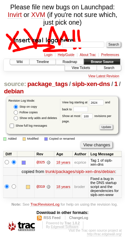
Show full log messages (28, 125)
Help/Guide (66, 55)
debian (14, 91)
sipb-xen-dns (91, 83)
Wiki (20, 62)
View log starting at (83, 102)
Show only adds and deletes (35, 118)
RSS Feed (52, 218)
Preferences (110, 55)
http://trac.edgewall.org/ (104, 234)
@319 (41, 186)
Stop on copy (25, 107)
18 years (63, 162)
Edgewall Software (64, 227)
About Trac (88, 55)
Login (48, 55)
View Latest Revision (103, 76)
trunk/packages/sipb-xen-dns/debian (80, 171)
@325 (41, 162)
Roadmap (70, 62)
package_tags (47, 83)
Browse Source (102, 62)
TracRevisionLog (44, 204)
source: (15, 83)
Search (109, 68)
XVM (38, 14)
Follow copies (26, 112)
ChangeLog (78, 218)
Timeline (42, 62)
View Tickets (81, 68)
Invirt (15, 14)
